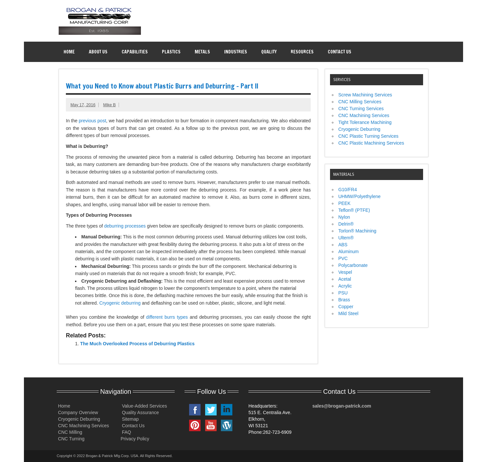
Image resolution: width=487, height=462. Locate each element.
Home (69, 52)
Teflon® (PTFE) (354, 210)
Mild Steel (348, 313)
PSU (343, 292)
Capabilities (135, 52)
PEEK (344, 203)
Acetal (344, 279)
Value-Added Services (144, 406)
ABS (342, 244)
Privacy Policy (135, 438)
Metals (202, 52)
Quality (269, 52)
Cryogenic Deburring (359, 129)
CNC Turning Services (361, 108)
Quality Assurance (140, 412)
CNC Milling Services (359, 101)
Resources (302, 52)
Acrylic (345, 286)
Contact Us (339, 52)
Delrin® (346, 224)
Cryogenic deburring (120, 303)
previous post (92, 120)
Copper (345, 306)
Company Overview (77, 412)
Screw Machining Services (365, 94)
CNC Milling (69, 432)
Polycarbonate (353, 265)
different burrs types (168, 317)
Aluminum (348, 251)
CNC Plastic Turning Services (368, 136)
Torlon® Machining (357, 230)
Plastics (171, 52)
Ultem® (346, 237)
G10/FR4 (347, 189)
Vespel (345, 272)
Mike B (109, 105)
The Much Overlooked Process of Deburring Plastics (137, 343)
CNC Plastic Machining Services (371, 143)
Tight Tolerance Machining (365, 122)
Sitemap (130, 419)
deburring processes (125, 226)
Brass (344, 299)
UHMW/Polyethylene (359, 196)
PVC (343, 258)
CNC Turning (71, 438)
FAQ (126, 432)
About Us (98, 52)
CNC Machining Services (363, 115)
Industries (235, 52)
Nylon (344, 217)
